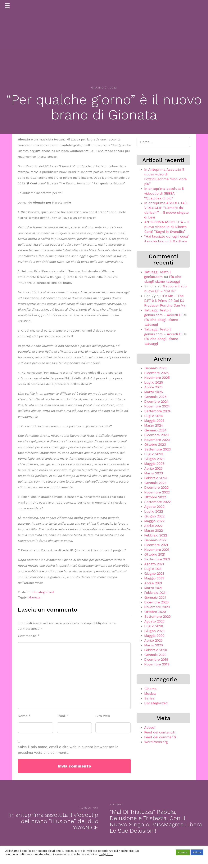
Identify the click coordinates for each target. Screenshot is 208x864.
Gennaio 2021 (155, 597)
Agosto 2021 (154, 564)
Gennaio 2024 (155, 430)
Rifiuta (197, 852)
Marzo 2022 (153, 530)
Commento (28, 636)
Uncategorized (43, 592)
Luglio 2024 (153, 416)
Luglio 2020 (153, 626)
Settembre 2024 (157, 411)
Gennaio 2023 (155, 483)
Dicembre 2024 (156, 401)
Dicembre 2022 (156, 487)
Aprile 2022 (153, 526)
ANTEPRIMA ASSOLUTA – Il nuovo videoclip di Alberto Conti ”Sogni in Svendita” (166, 227)
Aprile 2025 (153, 387)
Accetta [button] (182, 852)
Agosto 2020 (154, 621)
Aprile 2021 (153, 583)
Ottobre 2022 (155, 497)
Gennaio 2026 (155, 368)
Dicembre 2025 (156, 373)
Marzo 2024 (153, 425)
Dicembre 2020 (156, 602)
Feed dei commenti (160, 737)
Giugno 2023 (154, 459)
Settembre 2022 (157, 502)
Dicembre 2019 (156, 659)
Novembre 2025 (157, 378)
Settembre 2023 (157, 449)
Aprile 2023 (153, 468)
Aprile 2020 (153, 640)
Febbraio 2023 (155, 478)
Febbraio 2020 (155, 650)
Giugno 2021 (154, 573)
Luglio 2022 (153, 511)
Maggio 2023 (154, 464)
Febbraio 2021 (155, 593)
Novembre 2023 (157, 440)
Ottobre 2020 (155, 612)
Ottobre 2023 (155, 444)
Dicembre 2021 (156, 545)
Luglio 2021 (153, 569)
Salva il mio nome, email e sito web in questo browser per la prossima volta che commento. (68, 750)
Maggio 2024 (154, 421)
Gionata (34, 597)
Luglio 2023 (153, 454)
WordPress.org (156, 742)
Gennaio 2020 (155, 655)
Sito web (102, 716)
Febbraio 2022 (155, 535)
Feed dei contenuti (159, 732)
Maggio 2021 (154, 578)
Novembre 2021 (156, 550)
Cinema (150, 689)
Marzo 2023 (153, 473)
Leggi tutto (106, 854)
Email (63, 716)
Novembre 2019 (156, 664)
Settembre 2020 (157, 616)
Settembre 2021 (157, 559)
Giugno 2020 (154, 631)
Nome (24, 716)
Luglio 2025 (153, 382)
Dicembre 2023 (156, 435)
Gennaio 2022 (155, 540)
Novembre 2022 (157, 492)
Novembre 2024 (157, 406)
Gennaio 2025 (155, 397)
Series (149, 698)
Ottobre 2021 (154, 554)
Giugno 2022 (154, 516)
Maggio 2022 (154, 521)
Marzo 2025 (153, 392)
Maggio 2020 (154, 636)
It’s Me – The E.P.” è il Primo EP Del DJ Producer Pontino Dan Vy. (165, 300)
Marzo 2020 (153, 645)
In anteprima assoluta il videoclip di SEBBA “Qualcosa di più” (164, 193)
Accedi (149, 727)
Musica (150, 693)
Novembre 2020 (157, 607)
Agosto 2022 (154, 507)
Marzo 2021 (153, 588)
